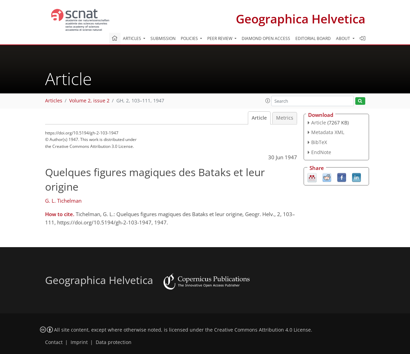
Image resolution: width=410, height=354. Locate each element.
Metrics (284, 118)
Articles (53, 101)
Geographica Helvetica (300, 19)
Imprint (79, 342)
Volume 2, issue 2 (89, 101)
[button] (267, 101)
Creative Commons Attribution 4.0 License (262, 330)
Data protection (114, 342)
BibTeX (319, 142)
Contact (54, 342)
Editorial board (313, 38)
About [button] (343, 38)
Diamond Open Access (266, 38)
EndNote (321, 152)
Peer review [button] (220, 38)
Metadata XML (327, 132)
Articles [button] (132, 38)
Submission (163, 38)
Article (259, 118)
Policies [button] (190, 38)
